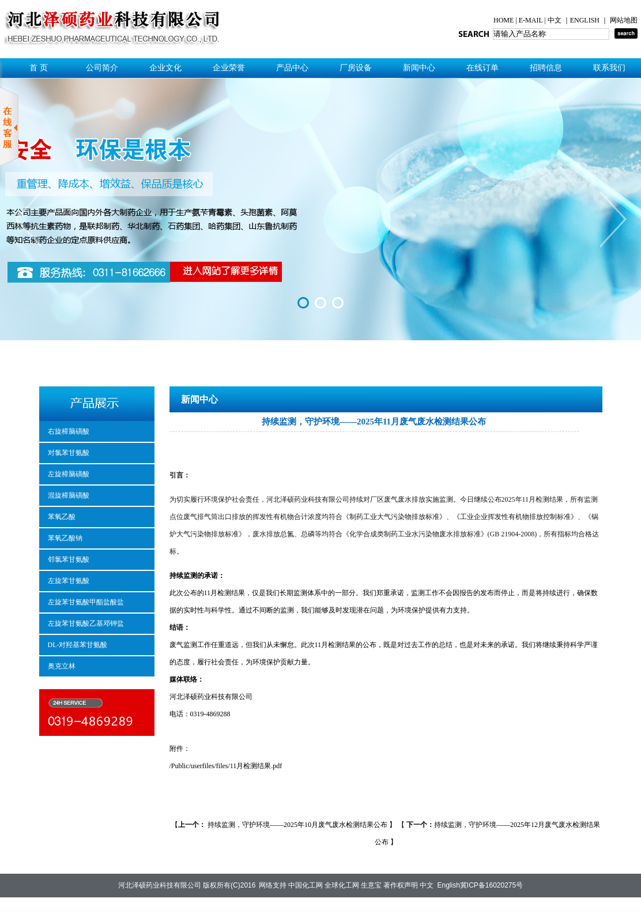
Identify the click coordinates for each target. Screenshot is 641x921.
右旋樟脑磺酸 (68, 431)
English (448, 885)
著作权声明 (400, 885)
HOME (504, 20)
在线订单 (482, 67)
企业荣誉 (229, 67)
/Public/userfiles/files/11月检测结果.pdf (225, 766)
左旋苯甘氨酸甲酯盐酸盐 (86, 602)
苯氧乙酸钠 (65, 538)
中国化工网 (305, 885)
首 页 (38, 67)
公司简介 (102, 67)
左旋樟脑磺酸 (68, 474)
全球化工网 (342, 885)
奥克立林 (62, 666)
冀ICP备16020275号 (491, 885)
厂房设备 (356, 67)
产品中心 (292, 67)
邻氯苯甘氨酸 (68, 559)
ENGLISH (585, 20)
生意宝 (371, 885)
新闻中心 (419, 67)
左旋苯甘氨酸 (68, 581)
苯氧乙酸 (62, 517)
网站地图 (624, 20)
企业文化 (165, 67)
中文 (555, 20)
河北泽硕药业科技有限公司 (159, 885)
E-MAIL (531, 20)
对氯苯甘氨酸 (68, 453)
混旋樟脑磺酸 (68, 495)
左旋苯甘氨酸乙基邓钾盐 (86, 623)
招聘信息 (546, 67)
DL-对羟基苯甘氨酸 (78, 645)
